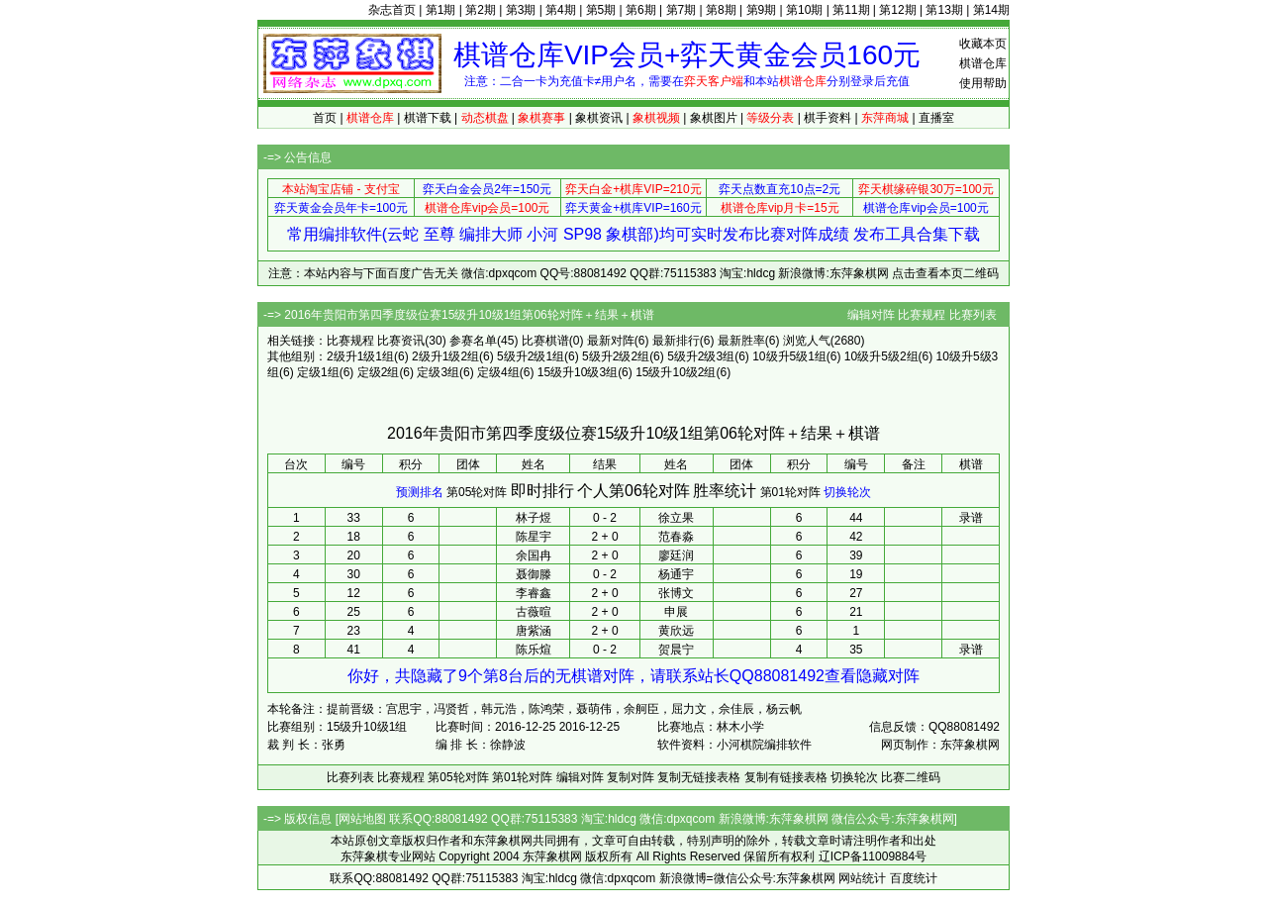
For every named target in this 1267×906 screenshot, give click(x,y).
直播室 (936, 118)
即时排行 (542, 490)
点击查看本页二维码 (945, 273)
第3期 (521, 10)
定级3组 (438, 372)
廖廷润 (676, 555)
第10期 (804, 10)
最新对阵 (610, 341)
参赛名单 (473, 341)
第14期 (991, 10)
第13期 (944, 10)
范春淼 (676, 537)
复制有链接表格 (786, 777)
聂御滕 (533, 574)
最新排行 (676, 341)
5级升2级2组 (615, 356)
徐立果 (676, 518)
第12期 (897, 10)
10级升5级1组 (789, 356)
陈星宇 (533, 537)
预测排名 (419, 492)
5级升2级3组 (700, 356)
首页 (325, 118)
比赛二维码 (910, 777)
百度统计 (913, 878)
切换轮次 (847, 492)
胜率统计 (724, 490)
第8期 (721, 10)
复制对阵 (630, 777)
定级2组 (378, 372)
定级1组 (318, 372)
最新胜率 (741, 341)
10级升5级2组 (881, 356)
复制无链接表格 (698, 777)
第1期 (441, 10)
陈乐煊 (533, 649)
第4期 (560, 10)
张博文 (676, 593)
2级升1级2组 (445, 356)
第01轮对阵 (790, 492)
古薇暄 (533, 612)
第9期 (761, 10)
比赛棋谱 (545, 341)
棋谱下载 (427, 118)
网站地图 (362, 819)
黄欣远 (676, 631)
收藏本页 (983, 43)
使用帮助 (983, 83)
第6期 (641, 10)
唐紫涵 (533, 631)
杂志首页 (392, 10)
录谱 (971, 518)
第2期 (480, 10)
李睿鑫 (533, 593)
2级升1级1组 (360, 356)
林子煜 (533, 518)
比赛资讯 (401, 341)
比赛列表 (973, 315)
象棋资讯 (599, 118)
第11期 (850, 10)
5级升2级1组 (530, 356)
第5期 (601, 10)
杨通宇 (676, 574)
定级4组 (498, 372)
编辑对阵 (871, 315)
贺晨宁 (676, 649)
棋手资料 (827, 118)
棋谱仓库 (983, 63)
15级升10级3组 (577, 372)
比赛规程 (921, 315)
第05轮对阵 (476, 492)
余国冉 (533, 555)
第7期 (681, 10)
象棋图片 (713, 118)
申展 (676, 612)
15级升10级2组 (675, 372)
